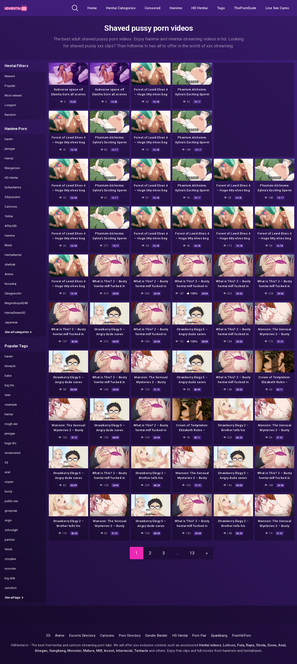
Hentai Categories (121, 8)
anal (7, 472)
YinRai (9, 216)
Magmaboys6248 (16, 303)
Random (10, 114)
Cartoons (11, 206)
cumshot (10, 588)
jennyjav (10, 148)
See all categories (18, 332)
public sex (11, 501)
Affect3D (11, 226)
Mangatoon (12, 168)
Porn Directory (130, 635)
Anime (9, 274)
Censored (152, 8)
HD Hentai (199, 8)
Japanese (11, 322)
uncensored (12, 453)
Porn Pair (199, 635)
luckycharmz (13, 187)
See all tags (14, 597)
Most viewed (13, 95)
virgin (8, 520)
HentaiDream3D (15, 312)
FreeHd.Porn (241, 635)
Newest (10, 76)
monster (10, 568)
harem (9, 139)
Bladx (8, 245)
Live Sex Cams (277, 8)
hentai (9, 414)
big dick (10, 578)
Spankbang (219, 635)
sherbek (10, 264)
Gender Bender (156, 635)
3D (48, 635)
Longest (10, 105)
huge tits (10, 443)
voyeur (9, 481)
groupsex (11, 510)
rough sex (11, 424)
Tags (221, 8)
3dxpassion (12, 197)
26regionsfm (13, 293)
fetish (8, 549)
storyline (10, 559)
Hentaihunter (13, 255)
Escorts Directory (82, 635)
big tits (9, 385)
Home (92, 8)
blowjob (10, 366)
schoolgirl (11, 530)
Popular (10, 86)
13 (192, 553)
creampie (11, 404)
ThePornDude (245, 8)
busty (8, 491)
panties (9, 539)
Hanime (176, 8)
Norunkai (10, 283)
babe (8, 375)
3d (6, 462)
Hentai (9, 158)
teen (8, 395)
